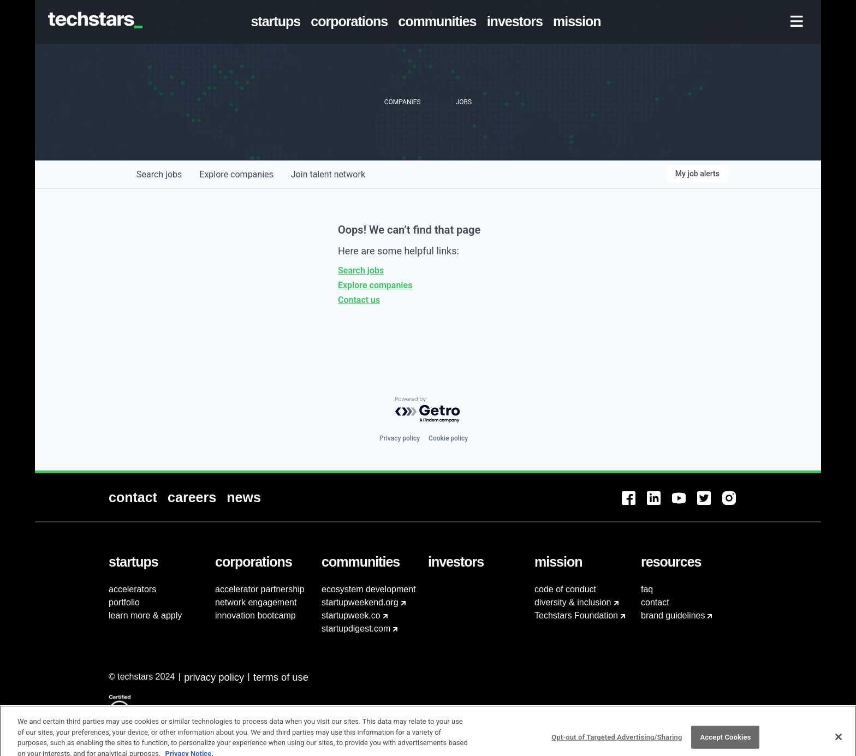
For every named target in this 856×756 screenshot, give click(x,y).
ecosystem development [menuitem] (369, 589)
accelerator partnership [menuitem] (260, 589)
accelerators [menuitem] (132, 589)
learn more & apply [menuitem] (145, 615)
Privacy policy (399, 438)
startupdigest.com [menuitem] (356, 628)
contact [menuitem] (655, 602)
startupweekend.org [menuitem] (360, 602)
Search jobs (361, 270)
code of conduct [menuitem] (565, 589)
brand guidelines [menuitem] (673, 615)
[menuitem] (278, 22)
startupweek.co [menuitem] (351, 615)
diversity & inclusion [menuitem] (572, 602)
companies (236, 174)
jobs (159, 174)
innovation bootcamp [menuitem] (255, 615)
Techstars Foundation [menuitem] (576, 615)
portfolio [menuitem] (124, 602)
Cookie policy (448, 438)
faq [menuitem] (647, 589)
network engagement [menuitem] (255, 602)
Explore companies (375, 285)
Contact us (359, 300)
